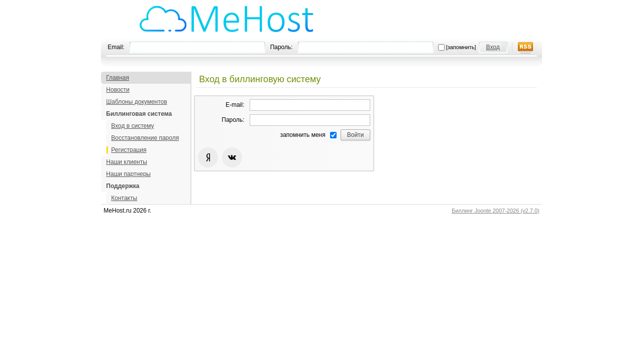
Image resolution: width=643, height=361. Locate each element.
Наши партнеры (128, 173)
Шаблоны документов (136, 101)
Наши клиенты (126, 161)
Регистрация (128, 149)
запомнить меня (303, 134)
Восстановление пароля (145, 137)
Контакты (124, 198)
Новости (117, 89)
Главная (117, 77)
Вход (493, 47)
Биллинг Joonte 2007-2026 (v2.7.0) (496, 211)
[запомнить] (461, 47)
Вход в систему (132, 125)
